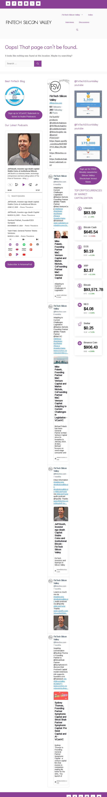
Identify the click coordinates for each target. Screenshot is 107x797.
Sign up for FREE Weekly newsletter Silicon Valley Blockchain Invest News (88, 175)
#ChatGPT (58, 683)
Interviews (69, 22)
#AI (65, 679)
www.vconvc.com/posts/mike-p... (61, 351)
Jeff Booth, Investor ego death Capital (23, 212)
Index (90, 15)
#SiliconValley (59, 681)
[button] (77, 30)
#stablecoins (59, 482)
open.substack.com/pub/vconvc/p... (61, 225)
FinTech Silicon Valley (74, 15)
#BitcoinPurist (61, 491)
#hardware (58, 211)
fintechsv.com (56, 103)
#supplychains (59, 218)
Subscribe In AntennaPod (20, 264)
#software (58, 213)
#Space (57, 216)
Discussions (84, 22)
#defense (59, 209)
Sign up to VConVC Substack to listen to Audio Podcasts (23, 115)
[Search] (37, 64)
